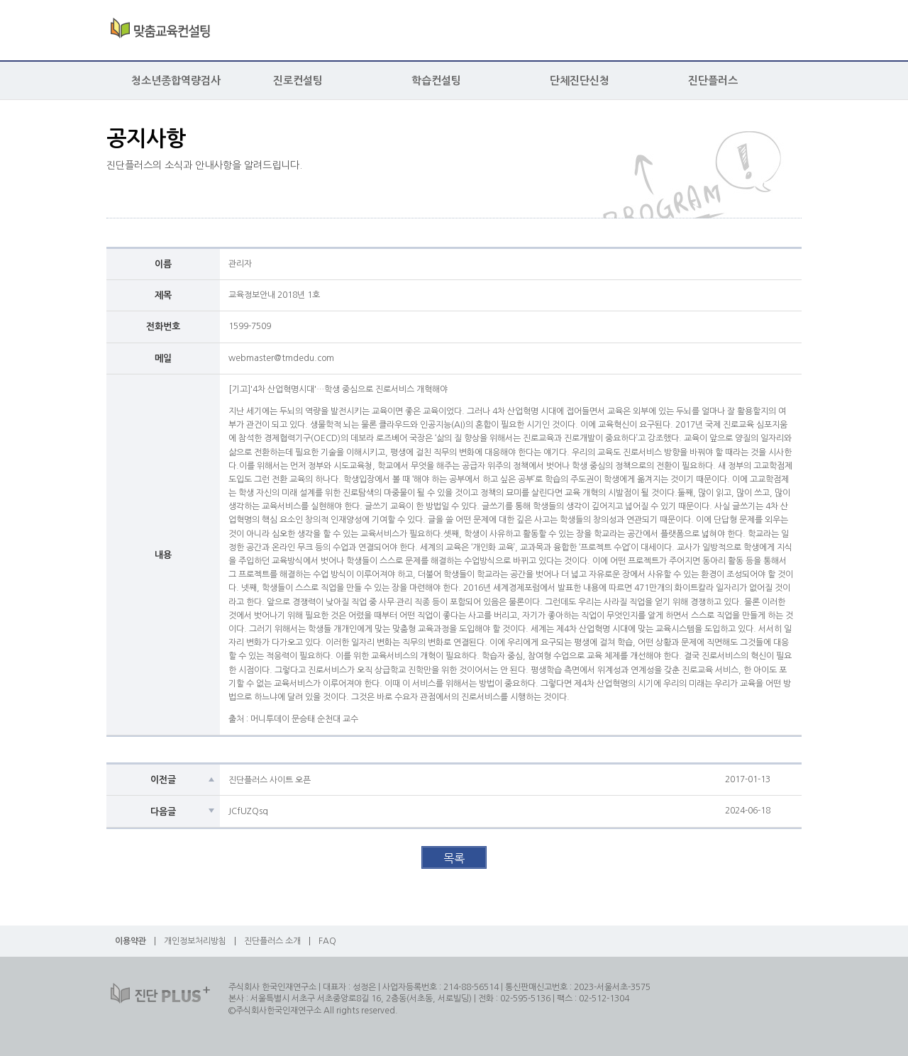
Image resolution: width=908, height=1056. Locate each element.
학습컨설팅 (436, 80)
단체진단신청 (579, 80)
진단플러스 (713, 80)
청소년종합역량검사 (176, 80)
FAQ (327, 941)
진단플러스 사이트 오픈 (269, 780)
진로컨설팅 (298, 80)
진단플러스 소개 (272, 941)
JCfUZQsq (248, 811)
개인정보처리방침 (195, 941)
